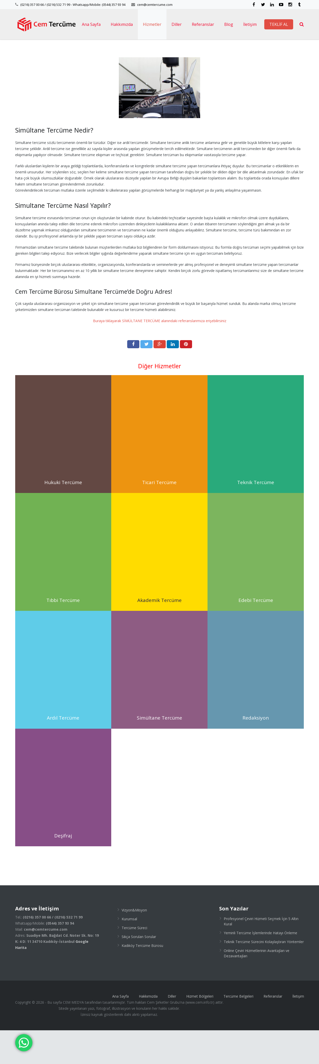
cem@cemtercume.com (155, 4)
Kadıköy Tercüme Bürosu (142, 979)
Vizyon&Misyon (134, 943)
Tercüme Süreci (134, 961)
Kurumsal (129, 952)
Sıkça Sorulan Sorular (139, 970)
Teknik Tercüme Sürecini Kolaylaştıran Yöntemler (264, 975)
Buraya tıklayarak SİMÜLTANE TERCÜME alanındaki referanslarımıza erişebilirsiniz (159, 354)
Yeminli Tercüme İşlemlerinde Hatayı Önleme (260, 966)
